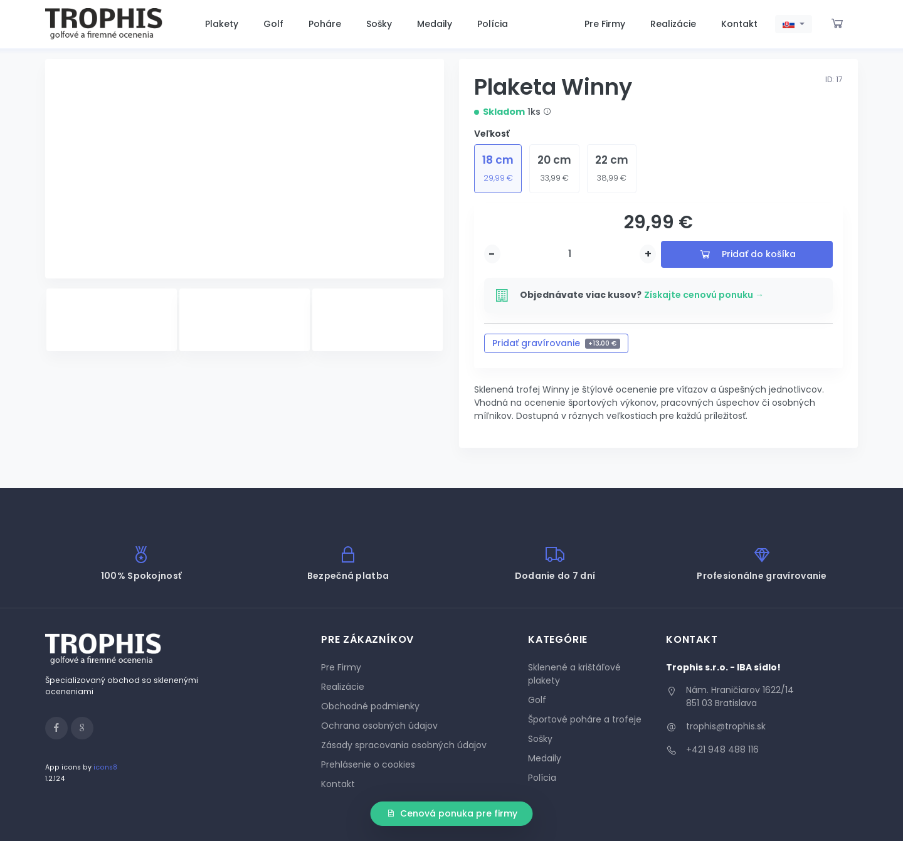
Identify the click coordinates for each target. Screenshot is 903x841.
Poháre (325, 24)
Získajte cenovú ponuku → (704, 294)
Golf (273, 24)
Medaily (434, 24)
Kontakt (739, 24)
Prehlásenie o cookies (368, 764)
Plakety (221, 24)
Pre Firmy (604, 24)
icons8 (105, 767)
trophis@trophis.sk (726, 726)
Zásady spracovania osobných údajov (404, 745)
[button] (793, 24)
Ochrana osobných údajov (379, 725)
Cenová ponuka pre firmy (451, 813)
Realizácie (673, 24)
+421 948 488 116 (722, 749)
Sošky (379, 24)
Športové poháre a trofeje (585, 719)
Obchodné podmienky (370, 706)
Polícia (492, 24)
